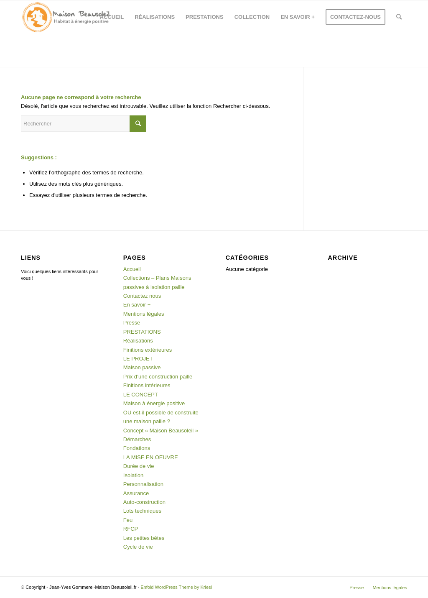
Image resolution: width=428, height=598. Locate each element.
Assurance (136, 493)
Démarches (137, 439)
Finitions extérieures (147, 350)
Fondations (136, 448)
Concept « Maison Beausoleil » (160, 430)
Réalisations (138, 340)
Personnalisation (143, 484)
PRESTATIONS (142, 332)
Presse (131, 322)
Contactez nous (142, 296)
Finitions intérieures (147, 385)
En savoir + (136, 305)
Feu (127, 520)
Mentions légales (143, 314)
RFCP (130, 529)
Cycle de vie (138, 547)
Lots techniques (142, 511)
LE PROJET (138, 358)
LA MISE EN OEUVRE (150, 457)
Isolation (133, 475)
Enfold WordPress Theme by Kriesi (176, 587)
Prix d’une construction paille (157, 376)
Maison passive (142, 367)
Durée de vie (138, 466)
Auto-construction (144, 502)
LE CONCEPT (140, 394)
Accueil (132, 269)
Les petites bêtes (143, 538)
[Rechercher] (399, 17)
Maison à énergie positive (154, 403)
